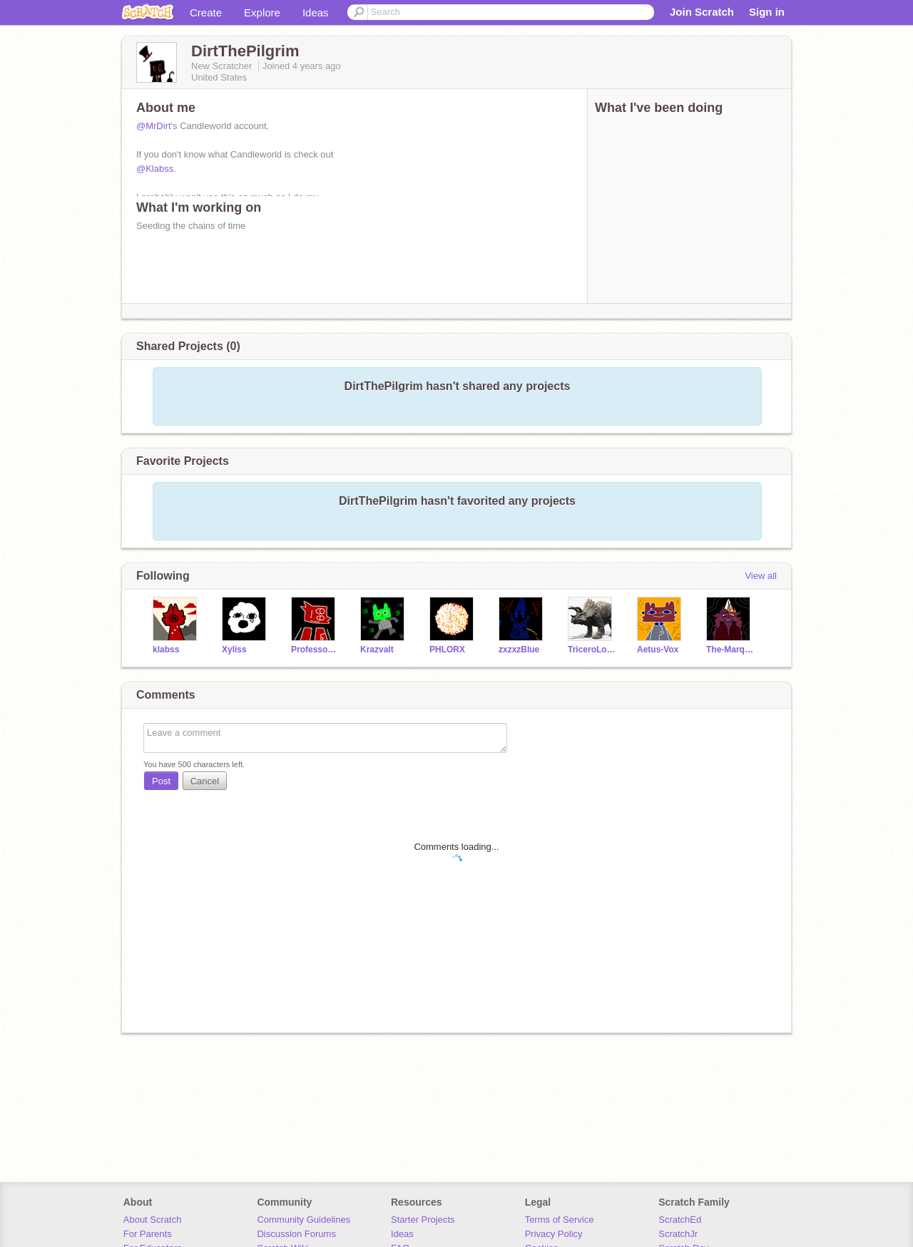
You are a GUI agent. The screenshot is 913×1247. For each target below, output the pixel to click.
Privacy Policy (554, 1233)
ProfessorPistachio (315, 650)
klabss (166, 650)
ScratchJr (678, 1233)
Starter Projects (423, 1219)
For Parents (147, 1233)
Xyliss (234, 650)
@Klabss (154, 168)
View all (761, 575)
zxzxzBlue (519, 650)
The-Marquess (730, 650)
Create (206, 12)
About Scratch (152, 1219)
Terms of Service (559, 1219)
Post (161, 781)
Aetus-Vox (657, 650)
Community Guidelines (303, 1219)
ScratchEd (679, 1219)
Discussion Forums (296, 1233)
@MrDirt (153, 125)
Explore (262, 12)
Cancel (204, 781)
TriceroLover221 (592, 650)
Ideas (315, 12)
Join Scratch (702, 12)
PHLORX (447, 650)
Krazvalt (377, 650)
